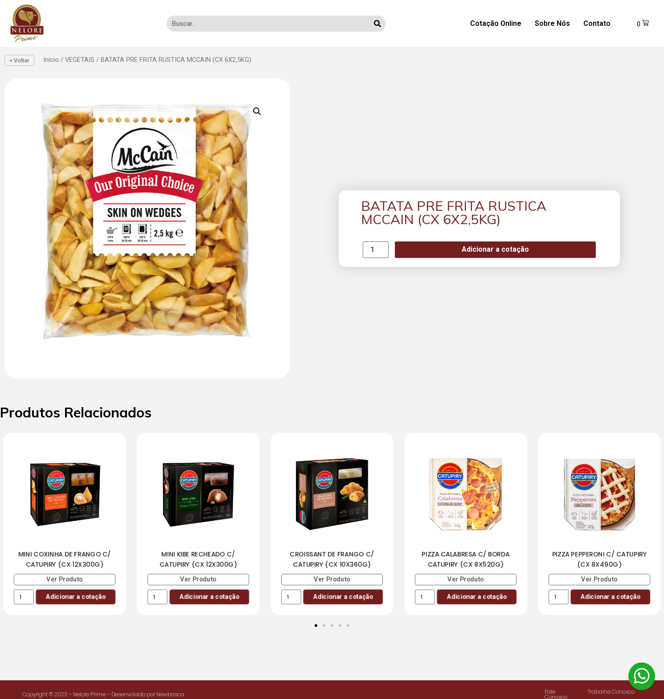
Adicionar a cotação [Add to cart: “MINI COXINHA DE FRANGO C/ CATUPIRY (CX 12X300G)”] (75, 596)
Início (51, 60)
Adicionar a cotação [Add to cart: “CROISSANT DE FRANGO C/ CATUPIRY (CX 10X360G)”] (343, 596)
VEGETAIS (79, 60)
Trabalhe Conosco (611, 691)
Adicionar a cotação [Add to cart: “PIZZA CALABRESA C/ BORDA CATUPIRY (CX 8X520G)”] (477, 596)
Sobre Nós (552, 23)
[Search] (377, 24)
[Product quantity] (376, 249)
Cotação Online (495, 23)
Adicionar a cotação (495, 249)
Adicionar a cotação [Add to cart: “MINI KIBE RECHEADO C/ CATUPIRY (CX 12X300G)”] (209, 596)
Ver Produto (64, 579)
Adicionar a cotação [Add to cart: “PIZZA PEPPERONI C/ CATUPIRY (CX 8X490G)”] (610, 596)
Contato (597, 23)
